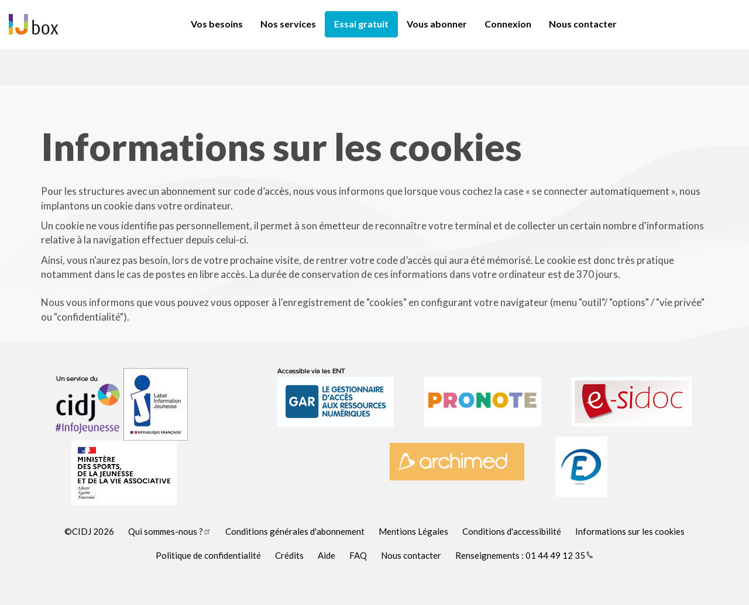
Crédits (289, 555)
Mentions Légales (413, 531)
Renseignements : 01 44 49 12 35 (524, 555)
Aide (326, 555)
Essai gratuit (361, 23)
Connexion (508, 23)
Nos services (288, 23)
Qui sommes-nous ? (169, 531)
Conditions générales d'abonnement (295, 531)
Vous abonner (437, 23)
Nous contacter (583, 23)
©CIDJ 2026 (89, 531)
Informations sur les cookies (630, 531)
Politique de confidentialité (208, 555)
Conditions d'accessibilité (511, 531)
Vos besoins (217, 23)
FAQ (358, 555)
